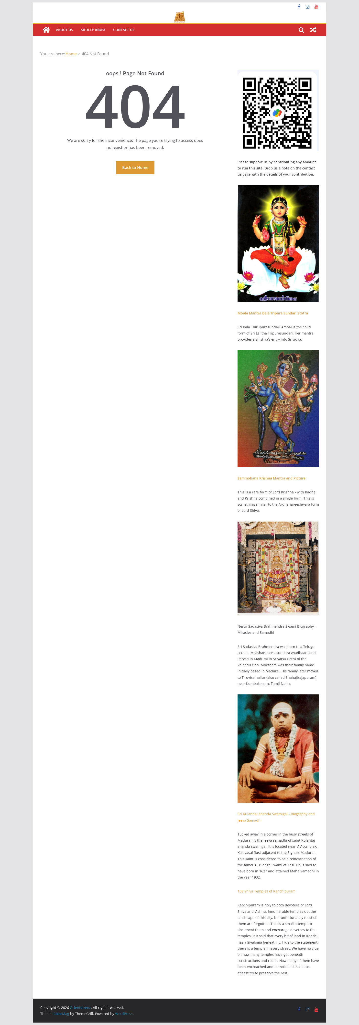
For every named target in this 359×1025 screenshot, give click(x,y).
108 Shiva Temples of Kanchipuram (266, 891)
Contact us (123, 29)
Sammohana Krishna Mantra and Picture (271, 478)
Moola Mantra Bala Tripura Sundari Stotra (273, 313)
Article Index (93, 29)
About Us (64, 29)
